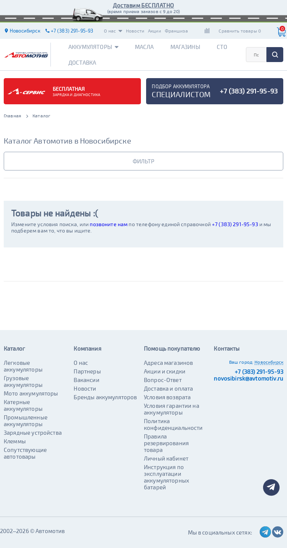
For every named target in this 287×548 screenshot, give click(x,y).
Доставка (82, 62)
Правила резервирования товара (166, 443)
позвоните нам (108, 224)
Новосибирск (268, 361)
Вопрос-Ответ (163, 379)
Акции (154, 30)
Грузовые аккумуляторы (23, 381)
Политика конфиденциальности (173, 424)
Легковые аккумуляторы (23, 366)
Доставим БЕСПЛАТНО (143, 5)
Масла (144, 46)
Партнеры (87, 371)
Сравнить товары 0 (240, 30)
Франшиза (176, 30)
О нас (113, 30)
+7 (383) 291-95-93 (235, 224)
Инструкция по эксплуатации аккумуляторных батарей (166, 477)
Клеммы (15, 441)
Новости (135, 30)
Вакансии (86, 379)
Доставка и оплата (168, 388)
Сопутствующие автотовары (25, 453)
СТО (222, 46)
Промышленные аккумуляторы (25, 420)
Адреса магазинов (168, 362)
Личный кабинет (166, 458)
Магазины (185, 46)
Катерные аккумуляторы (23, 405)
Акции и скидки (164, 371)
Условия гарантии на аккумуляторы (171, 409)
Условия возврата (167, 397)
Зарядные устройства (33, 432)
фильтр (143, 161)
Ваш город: (241, 361)
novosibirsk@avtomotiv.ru (248, 378)
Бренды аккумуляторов (105, 397)
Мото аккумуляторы (31, 393)
